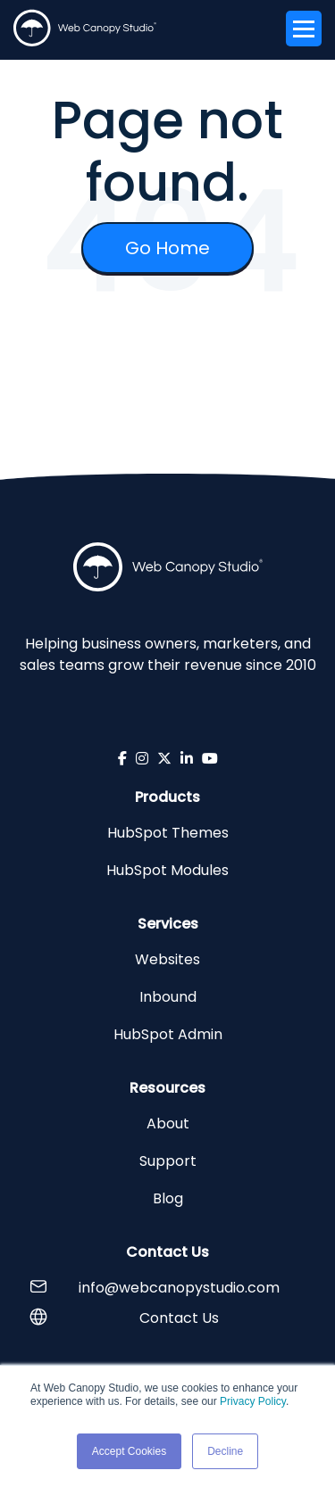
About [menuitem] (168, 1123)
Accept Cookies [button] (129, 1451)
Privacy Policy (253, 1401)
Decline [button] (225, 1451)
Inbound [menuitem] (168, 997)
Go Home (167, 247)
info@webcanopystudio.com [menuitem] (179, 1287)
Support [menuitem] (168, 1161)
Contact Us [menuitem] (179, 1318)
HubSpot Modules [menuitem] (167, 870)
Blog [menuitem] (168, 1198)
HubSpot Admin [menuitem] (167, 1034)
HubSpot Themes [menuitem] (168, 832)
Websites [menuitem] (167, 959)
